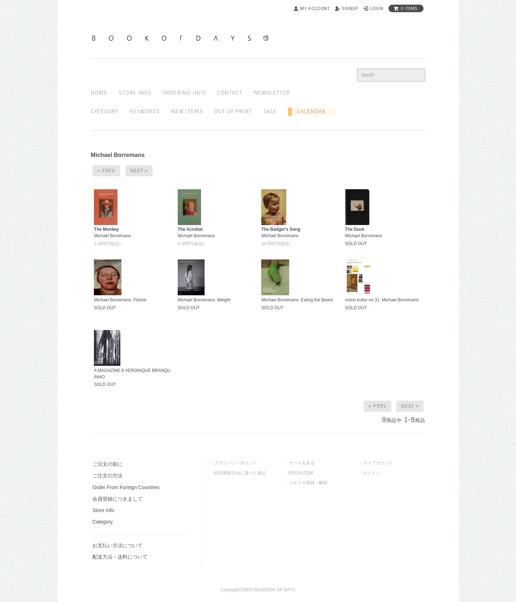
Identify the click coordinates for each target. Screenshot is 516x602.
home (99, 92)
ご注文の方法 (107, 475)
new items (187, 111)
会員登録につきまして (117, 499)
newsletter (272, 92)
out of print (233, 111)
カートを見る (302, 462)
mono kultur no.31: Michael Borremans (382, 299)
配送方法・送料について (120, 557)
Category (105, 111)
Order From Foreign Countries (126, 487)
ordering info (184, 92)
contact (229, 92)
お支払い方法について (117, 545)
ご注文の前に (107, 464)
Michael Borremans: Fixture (120, 299)
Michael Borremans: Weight (204, 299)
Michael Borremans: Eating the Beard (297, 299)
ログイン (371, 473)
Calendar (308, 111)
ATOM (307, 473)
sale (270, 111)
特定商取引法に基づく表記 (240, 473)
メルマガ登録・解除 (308, 482)
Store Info (103, 510)
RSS (293, 473)
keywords (144, 111)
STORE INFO (135, 92)
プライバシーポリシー (235, 462)
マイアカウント (378, 462)
